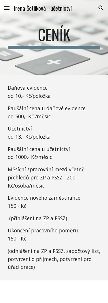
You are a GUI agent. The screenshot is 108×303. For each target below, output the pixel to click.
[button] (7, 8)
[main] (54, 37)
